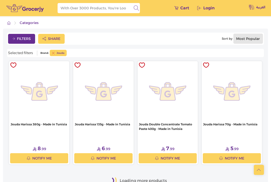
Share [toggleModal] (51, 38)
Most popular (248, 38)
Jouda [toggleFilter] (58, 53)
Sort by (227, 38)
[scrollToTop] (259, 170)
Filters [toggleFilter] (21, 38)
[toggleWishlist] (13, 65)
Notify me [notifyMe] (39, 158)
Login (206, 8)
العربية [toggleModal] (257, 7)
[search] (136, 8)
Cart (181, 8)
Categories (29, 22)
